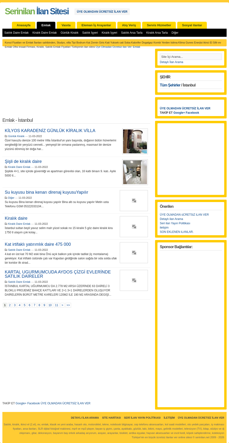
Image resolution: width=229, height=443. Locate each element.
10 (50, 305)
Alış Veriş (129, 25)
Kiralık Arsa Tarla (157, 32)
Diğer (175, 32)
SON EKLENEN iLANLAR (176, 232)
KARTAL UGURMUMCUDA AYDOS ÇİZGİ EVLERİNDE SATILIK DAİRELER (58, 274)
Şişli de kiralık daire (23, 161)
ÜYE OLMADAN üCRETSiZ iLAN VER (184, 214)
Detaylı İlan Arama (171, 62)
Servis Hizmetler (159, 25)
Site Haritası (111, 417)
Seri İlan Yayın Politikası (142, 417)
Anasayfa (24, 25)
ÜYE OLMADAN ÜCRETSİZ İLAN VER (102, 11)
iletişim (164, 227)
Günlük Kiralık (69, 32)
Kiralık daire (16, 218)
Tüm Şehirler (170, 85)
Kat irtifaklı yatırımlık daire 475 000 (38, 244)
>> (68, 305)
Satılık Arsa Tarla (131, 32)
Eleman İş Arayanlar (96, 25)
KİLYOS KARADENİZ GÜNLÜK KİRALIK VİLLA (50, 130)
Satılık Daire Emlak (16, 32)
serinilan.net (202, 437)
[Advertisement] (76, 84)
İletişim (169, 417)
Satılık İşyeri (90, 32)
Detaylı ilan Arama (171, 219)
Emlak (46, 25)
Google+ (21, 403)
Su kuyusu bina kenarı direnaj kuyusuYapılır (46, 192)
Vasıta (66, 25)
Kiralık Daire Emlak (44, 32)
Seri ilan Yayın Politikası (175, 223)
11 (56, 305)
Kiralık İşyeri (109, 32)
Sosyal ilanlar (192, 25)
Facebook (33, 403)
